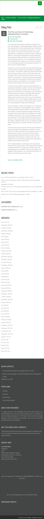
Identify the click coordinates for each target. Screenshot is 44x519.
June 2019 (4, 274)
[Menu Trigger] (40, 3)
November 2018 (5, 294)
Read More (17, 420)
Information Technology (11, 17)
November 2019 (5, 259)
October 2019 (5, 262)
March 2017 (4, 351)
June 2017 (4, 342)
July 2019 (3, 271)
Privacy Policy (6, 397)
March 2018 (4, 317)
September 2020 (6, 231)
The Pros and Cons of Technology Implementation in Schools (18, 186)
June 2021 (4, 222)
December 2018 (5, 291)
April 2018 (4, 314)
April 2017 (4, 348)
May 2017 (4, 345)
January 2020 (5, 254)
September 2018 (6, 299)
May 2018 (4, 311)
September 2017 (6, 334)
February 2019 (5, 285)
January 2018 (5, 322)
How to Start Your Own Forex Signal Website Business (16, 191)
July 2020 (3, 236)
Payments (5, 394)
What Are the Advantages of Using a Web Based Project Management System (20, 181)
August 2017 (4, 337)
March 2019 (4, 282)
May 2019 (4, 276)
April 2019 (4, 279)
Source (10, 160)
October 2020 (5, 228)
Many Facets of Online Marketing (10, 194)
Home (2, 17)
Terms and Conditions (9, 400)
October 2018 (5, 297)
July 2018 (3, 305)
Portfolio (5, 391)
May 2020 (4, 242)
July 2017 (3, 339)
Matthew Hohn (18, 160)
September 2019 (6, 265)
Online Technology (8, 210)
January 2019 (5, 288)
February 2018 (5, 319)
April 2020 (4, 245)
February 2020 (5, 251)
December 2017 (5, 325)
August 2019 (4, 268)
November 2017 (5, 328)
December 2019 (5, 256)
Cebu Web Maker (16, 37)
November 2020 (5, 225)
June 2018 (4, 308)
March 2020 (4, 248)
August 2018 (4, 302)
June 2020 (4, 239)
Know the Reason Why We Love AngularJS (12, 177)
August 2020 (4, 234)
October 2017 (5, 331)
